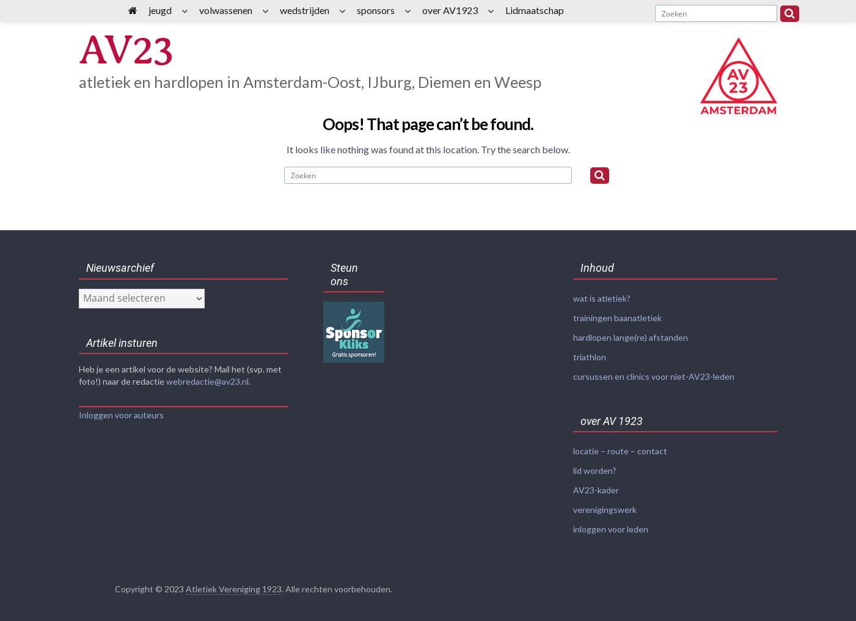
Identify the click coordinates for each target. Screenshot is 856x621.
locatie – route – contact (620, 448)
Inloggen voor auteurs (121, 415)
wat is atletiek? (602, 298)
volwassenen (225, 10)
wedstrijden (304, 10)
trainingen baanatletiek (617, 317)
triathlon (589, 355)
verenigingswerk (605, 504)
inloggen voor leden (610, 523)
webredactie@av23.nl (207, 381)
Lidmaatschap (534, 10)
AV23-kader (596, 486)
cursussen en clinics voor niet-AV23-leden (653, 374)
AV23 (127, 51)
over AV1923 (450, 10)
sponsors (376, 10)
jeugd (160, 10)
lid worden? (594, 467)
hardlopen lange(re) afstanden (630, 336)
